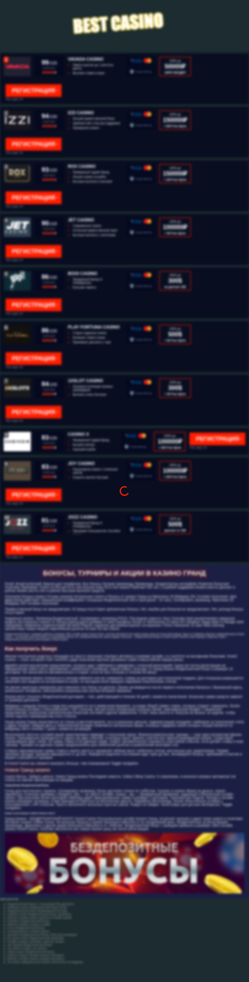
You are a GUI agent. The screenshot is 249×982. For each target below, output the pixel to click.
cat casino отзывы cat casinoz (27, 948)
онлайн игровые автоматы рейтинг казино (35, 941)
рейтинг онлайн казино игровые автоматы (35, 958)
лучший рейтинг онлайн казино (28, 931)
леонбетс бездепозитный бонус (28, 921)
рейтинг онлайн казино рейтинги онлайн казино (39, 917)
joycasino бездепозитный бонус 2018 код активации (42, 934)
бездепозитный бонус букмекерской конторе (37, 911)
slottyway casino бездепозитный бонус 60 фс (37, 907)
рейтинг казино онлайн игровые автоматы (35, 955)
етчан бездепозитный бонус (26, 928)
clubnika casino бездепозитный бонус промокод (39, 914)
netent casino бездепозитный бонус (31, 952)
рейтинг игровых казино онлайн (28, 924)
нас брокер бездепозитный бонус (29, 945)
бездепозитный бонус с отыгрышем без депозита (40, 904)
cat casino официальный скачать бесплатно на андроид (45, 962)
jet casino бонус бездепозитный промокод (35, 938)
